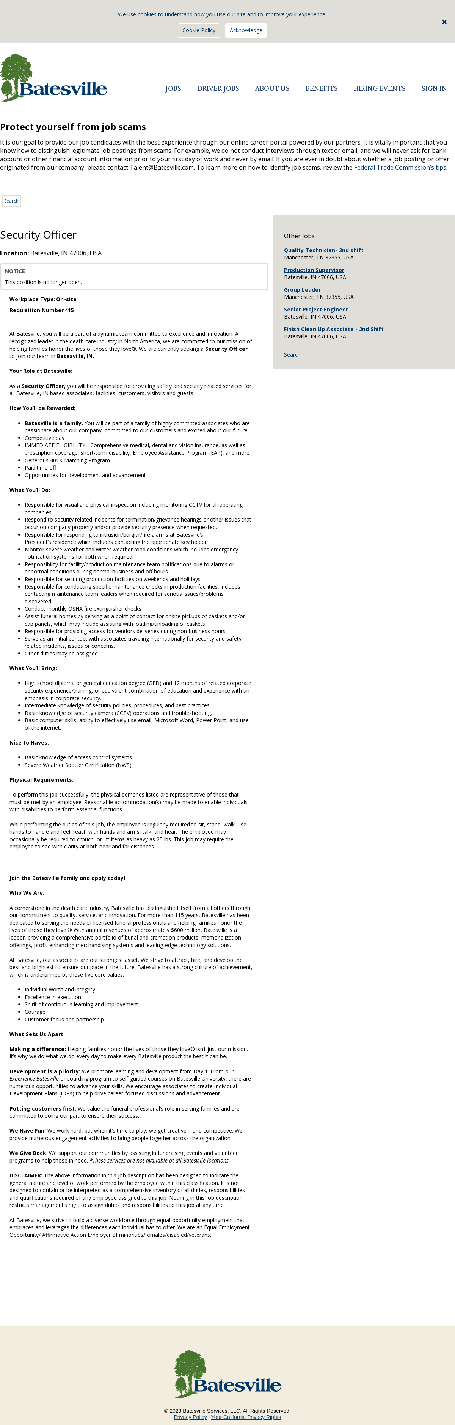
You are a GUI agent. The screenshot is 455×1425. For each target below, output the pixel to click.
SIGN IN (434, 88)
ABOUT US (272, 88)
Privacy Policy (190, 1417)
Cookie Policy (198, 30)
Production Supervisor (314, 269)
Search (11, 201)
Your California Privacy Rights (246, 1417)
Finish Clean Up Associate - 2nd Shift (334, 329)
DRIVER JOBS (218, 88)
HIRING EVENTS (380, 88)
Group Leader (302, 289)
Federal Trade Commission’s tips (400, 167)
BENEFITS (322, 88)
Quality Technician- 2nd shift (324, 250)
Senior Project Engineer (316, 309)
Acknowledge (246, 30)
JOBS (173, 88)
